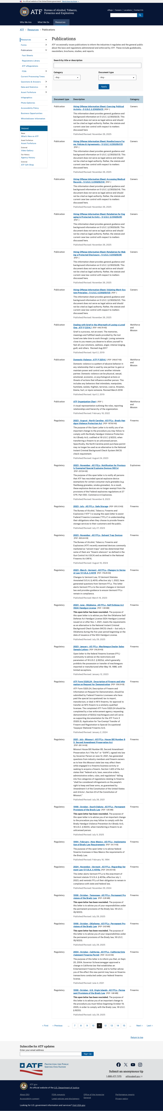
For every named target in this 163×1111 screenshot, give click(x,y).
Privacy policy (121, 1099)
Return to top (137, 1037)
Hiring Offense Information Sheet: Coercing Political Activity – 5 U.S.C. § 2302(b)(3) (98, 108)
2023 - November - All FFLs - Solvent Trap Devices (97, 535)
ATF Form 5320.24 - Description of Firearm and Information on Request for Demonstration (99, 683)
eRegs (110, 10)
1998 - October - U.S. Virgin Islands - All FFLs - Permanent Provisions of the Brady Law (99, 991)
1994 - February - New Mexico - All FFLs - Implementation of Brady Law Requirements (99, 843)
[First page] (45, 1025)
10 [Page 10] (93, 1025)
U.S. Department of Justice (66, 1088)
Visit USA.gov (78, 1105)
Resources (33, 29)
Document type (106, 72)
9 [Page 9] (87, 1025)
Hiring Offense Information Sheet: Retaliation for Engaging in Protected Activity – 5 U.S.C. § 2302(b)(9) (99, 215)
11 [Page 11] (99, 1025)
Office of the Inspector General (94, 1096)
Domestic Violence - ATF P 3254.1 (89, 359)
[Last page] (150, 1025)
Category (58, 72)
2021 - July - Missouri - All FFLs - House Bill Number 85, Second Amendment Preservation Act (99, 741)
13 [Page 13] (112, 1025)
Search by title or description (68, 60)
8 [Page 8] (81, 1025)
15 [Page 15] (124, 1025)
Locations (128, 10)
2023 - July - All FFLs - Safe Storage (90, 506)
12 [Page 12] (105, 1025)
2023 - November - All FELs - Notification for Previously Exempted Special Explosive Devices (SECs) (99, 466)
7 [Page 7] (74, 1025)
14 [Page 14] (118, 1025)
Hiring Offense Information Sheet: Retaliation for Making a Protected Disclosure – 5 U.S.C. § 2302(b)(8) (99, 253)
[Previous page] (57, 1025)
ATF (22, 29)
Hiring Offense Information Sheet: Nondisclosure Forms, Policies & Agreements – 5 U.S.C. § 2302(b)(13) (99, 142)
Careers (118, 10)
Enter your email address (32, 1050)
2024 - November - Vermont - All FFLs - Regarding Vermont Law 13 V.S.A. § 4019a (99, 868)
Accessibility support (29, 1099)
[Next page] (139, 1025)
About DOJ (24, 1094)
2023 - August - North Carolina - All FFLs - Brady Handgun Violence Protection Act (99, 422)
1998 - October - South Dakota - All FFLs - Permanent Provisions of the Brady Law (99, 808)
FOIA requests (58, 1094)
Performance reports (124, 1094)
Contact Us (138, 10)
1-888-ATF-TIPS (114, 1076)
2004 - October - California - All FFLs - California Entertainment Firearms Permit (99, 953)
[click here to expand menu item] (46, 39)
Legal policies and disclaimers (65, 1099)
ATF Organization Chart (84, 401)
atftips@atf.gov (133, 1076)
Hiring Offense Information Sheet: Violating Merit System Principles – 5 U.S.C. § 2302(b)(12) (99, 291)
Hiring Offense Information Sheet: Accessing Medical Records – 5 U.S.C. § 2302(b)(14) (99, 180)
